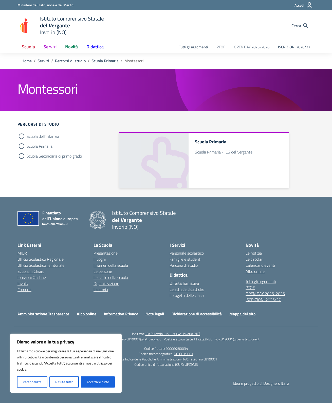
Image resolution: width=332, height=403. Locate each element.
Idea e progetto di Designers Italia (261, 383)
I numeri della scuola (111, 265)
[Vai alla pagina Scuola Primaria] (105, 61)
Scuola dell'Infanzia (43, 136)
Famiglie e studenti (185, 259)
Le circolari (254, 259)
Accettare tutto (98, 382)
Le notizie (254, 253)
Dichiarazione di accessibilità (197, 314)
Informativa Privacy (121, 314)
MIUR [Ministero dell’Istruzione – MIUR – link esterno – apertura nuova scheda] (22, 253)
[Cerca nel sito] (299, 25)
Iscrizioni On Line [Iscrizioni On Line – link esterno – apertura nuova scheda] (31, 277)
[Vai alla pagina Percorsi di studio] (70, 61)
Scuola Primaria (39, 146)
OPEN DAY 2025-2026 (251, 47)
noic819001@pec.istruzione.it (237, 339)
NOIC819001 (183, 353)
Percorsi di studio (184, 265)
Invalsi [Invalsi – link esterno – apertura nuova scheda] (22, 283)
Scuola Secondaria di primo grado (54, 156)
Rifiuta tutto (64, 382)
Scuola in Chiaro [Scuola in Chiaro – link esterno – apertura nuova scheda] (30, 271)
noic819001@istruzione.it (141, 339)
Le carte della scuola (111, 277)
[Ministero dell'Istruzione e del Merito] (45, 5)
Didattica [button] (95, 46)
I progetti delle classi (187, 295)
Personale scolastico (187, 253)
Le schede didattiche (187, 289)
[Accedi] (304, 5)
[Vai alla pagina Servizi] (43, 61)
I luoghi (100, 259)
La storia (101, 289)
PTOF (220, 47)
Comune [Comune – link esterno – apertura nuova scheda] (24, 289)
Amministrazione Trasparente (43, 314)
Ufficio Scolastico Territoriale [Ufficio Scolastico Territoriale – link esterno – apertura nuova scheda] (40, 265)
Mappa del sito (242, 314)
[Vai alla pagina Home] (27, 61)
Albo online (255, 271)
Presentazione (106, 253)
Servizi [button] (50, 46)
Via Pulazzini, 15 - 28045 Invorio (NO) (172, 333)
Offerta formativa (184, 283)
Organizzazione (106, 283)
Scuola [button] (28, 46)
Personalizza (32, 382)
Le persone (103, 271)
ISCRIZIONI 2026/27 (294, 47)
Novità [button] (71, 46)
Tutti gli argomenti (193, 47)
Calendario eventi (260, 265)
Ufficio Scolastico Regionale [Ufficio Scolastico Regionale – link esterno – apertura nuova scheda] (40, 259)
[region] (66, 363)
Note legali (154, 314)
